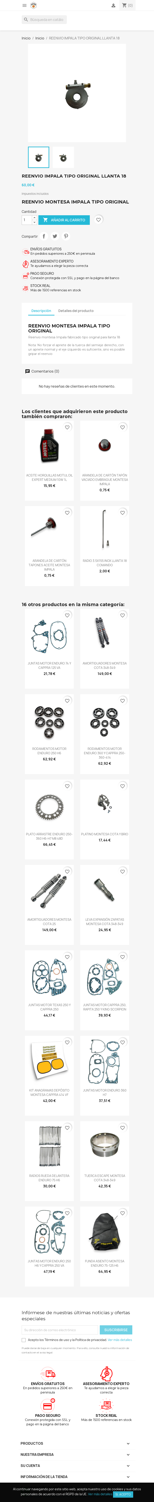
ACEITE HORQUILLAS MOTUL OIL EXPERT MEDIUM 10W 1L (49, 477)
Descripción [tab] (41, 311)
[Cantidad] (27, 220)
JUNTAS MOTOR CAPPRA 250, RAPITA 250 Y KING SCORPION (104, 1007)
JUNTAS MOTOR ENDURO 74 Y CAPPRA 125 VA (49, 665)
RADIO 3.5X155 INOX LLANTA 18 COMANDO (105, 563)
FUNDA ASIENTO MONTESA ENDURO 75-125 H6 (104, 1263)
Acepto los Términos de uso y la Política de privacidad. (77, 1340)
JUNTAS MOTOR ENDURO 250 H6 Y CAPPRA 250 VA (49, 1263)
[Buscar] (44, 19)
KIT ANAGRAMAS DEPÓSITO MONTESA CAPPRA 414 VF (49, 1092)
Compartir (43, 236)
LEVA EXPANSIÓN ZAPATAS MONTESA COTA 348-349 (104, 921)
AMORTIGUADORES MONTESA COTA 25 (49, 921)
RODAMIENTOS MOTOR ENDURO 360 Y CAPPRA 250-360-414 (104, 753)
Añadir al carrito (64, 220)
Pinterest (66, 236)
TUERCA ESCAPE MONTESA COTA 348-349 (104, 1178)
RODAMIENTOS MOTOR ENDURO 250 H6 (49, 751)
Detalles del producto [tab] (76, 311)
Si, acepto (123, 1494)
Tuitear (55, 236)
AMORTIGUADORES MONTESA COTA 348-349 (105, 665)
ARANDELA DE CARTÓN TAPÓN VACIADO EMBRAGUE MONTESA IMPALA (105, 479)
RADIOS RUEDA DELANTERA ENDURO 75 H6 (49, 1178)
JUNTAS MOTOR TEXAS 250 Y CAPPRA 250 (49, 1007)
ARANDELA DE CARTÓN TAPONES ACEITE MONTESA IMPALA (49, 565)
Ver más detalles (120, 1340)
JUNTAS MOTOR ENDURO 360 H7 (104, 1092)
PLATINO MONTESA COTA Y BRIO (104, 834)
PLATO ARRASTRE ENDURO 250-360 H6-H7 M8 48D (49, 836)
